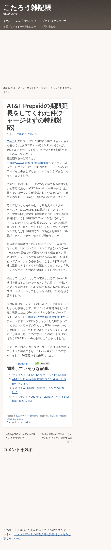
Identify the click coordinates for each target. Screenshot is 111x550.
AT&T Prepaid (59, 415)
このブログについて (26, 20)
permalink (25, 422)
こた (36, 134)
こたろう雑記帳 (27, 7)
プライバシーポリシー (54, 20)
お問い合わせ (48, 26)
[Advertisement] (55, 60)
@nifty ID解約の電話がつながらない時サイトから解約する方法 (55, 438)
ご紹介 (11, 141)
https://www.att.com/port (44, 317)
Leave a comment (15, 419)
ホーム (6, 20)
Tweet (21, 364)
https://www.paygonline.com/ (25, 163)
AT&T (49, 415)
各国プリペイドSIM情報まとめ (19, 26)
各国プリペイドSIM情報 (27, 415)
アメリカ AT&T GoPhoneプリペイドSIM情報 (39, 375)
